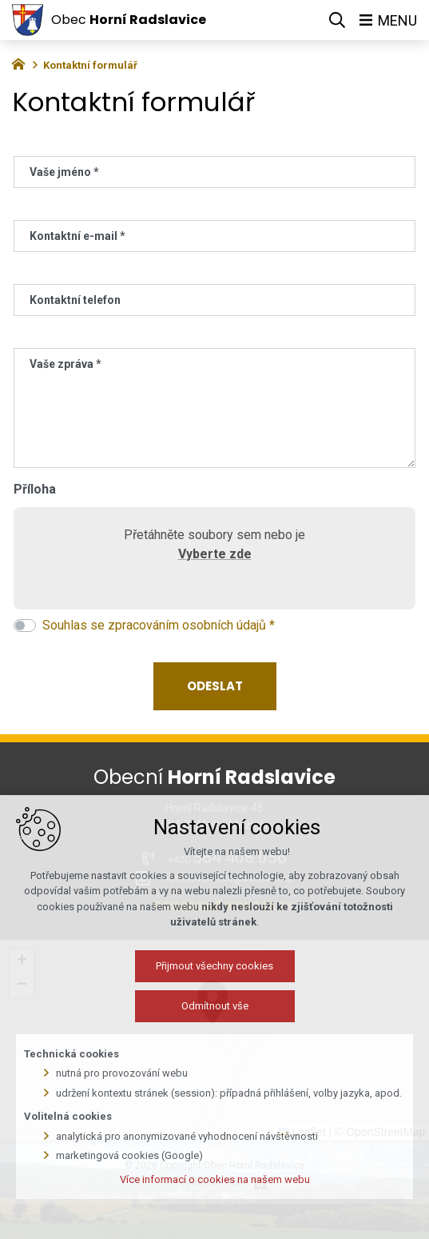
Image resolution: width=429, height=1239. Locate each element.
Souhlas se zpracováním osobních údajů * (158, 625)
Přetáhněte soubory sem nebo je (214, 548)
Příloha (35, 489)
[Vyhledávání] (337, 20)
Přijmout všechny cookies (180, 1063)
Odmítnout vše (180, 1103)
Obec (128, 19)
